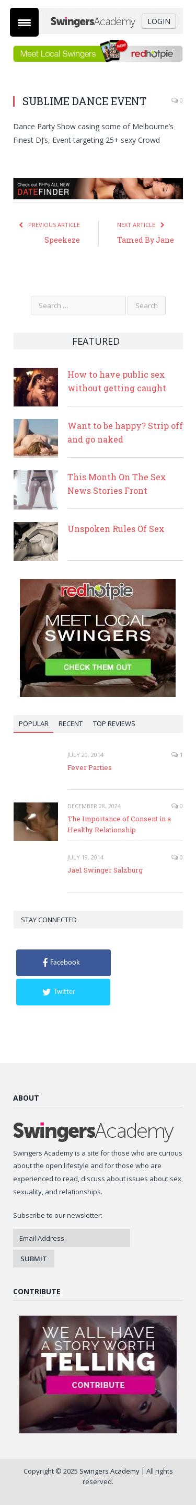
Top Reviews (114, 723)
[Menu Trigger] (24, 22)
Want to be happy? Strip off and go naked (125, 432)
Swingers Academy (109, 1471)
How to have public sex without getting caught (116, 381)
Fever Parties (89, 767)
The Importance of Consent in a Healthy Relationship (119, 824)
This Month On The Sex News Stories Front (116, 483)
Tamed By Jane (145, 240)
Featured (96, 341)
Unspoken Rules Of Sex (116, 528)
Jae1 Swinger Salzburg (105, 870)
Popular (34, 723)
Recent (71, 723)
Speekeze (62, 240)
